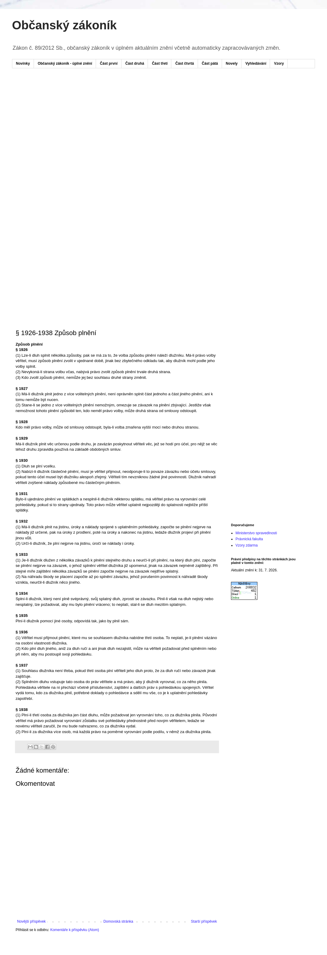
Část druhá (134, 63)
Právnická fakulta (249, 539)
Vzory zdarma (247, 545)
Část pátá (210, 63)
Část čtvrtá (184, 63)
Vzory (279, 63)
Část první (109, 63)
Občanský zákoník (64, 25)
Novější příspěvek (31, 921)
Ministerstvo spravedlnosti (256, 533)
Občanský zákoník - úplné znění (65, 63)
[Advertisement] (56, 133)
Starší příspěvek (204, 921)
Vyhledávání (255, 63)
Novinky (23, 63)
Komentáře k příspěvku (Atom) (74, 930)
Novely (232, 63)
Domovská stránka (118, 921)
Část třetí (159, 63)
